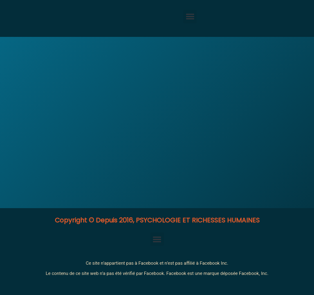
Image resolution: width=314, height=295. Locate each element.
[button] (190, 16)
